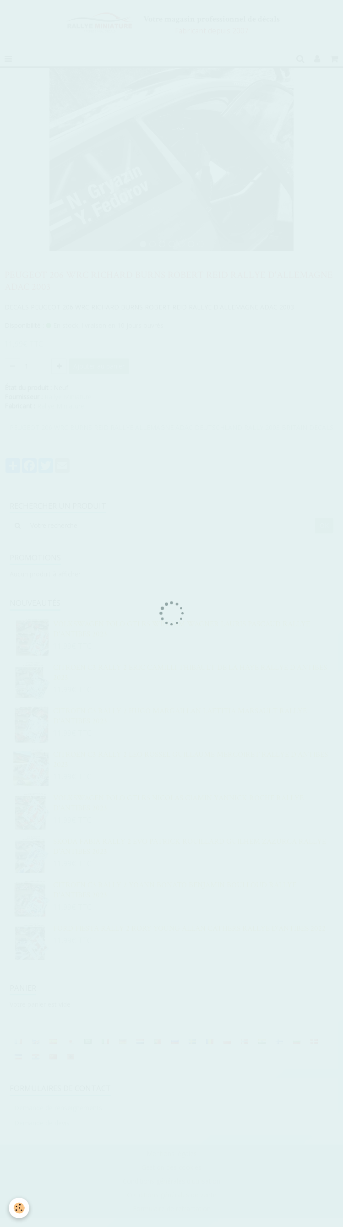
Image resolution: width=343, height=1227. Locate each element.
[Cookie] (19, 1208)
